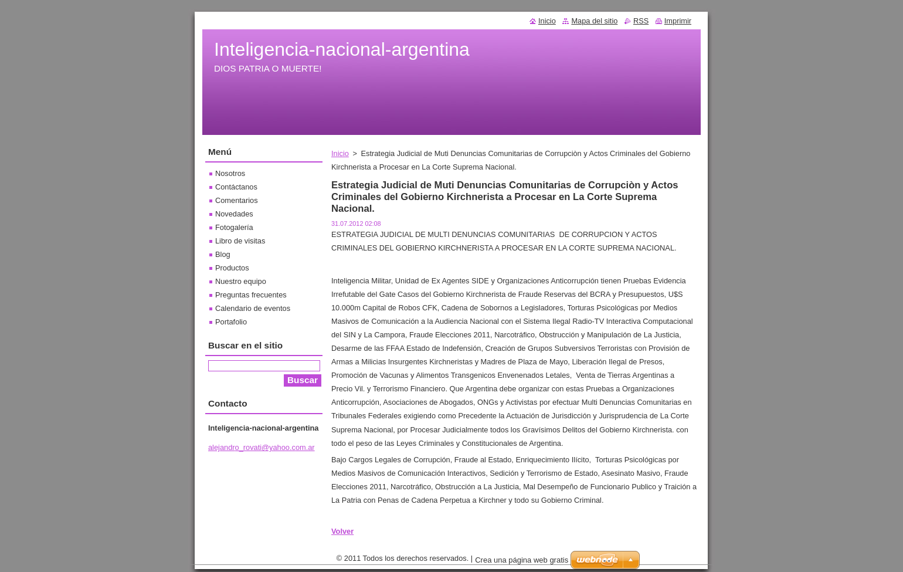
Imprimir (677, 20)
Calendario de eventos (252, 308)
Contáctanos (236, 186)
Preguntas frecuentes (251, 294)
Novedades (234, 213)
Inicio (340, 153)
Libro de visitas (240, 240)
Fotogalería (234, 227)
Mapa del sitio (594, 20)
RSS (641, 20)
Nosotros (230, 173)
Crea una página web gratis (521, 563)
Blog (222, 254)
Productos (232, 267)
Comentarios (236, 200)
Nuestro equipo (240, 281)
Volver (342, 531)
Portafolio (231, 321)
